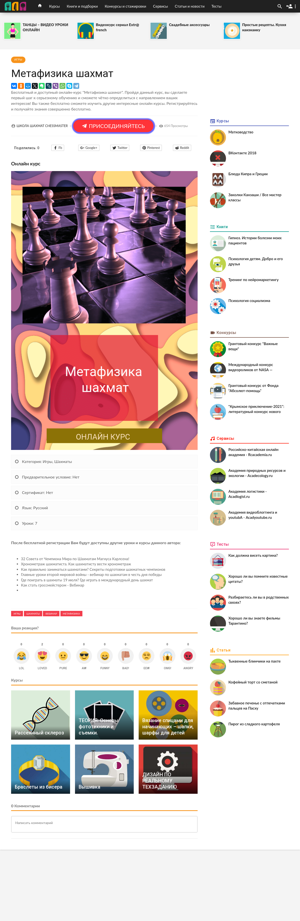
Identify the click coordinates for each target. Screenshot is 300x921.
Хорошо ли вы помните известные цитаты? (258, 579)
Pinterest (151, 148)
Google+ (88, 148)
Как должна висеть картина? (253, 555)
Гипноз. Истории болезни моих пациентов (255, 240)
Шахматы (33, 613)
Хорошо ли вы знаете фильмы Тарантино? (254, 620)
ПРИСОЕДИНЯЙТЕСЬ (113, 126)
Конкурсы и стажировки (125, 6)
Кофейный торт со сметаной (253, 682)
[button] (292, 6)
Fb (57, 148)
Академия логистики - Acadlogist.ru (247, 494)
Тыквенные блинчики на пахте (254, 661)
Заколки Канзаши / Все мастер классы (254, 197)
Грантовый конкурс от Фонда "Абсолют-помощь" (253, 388)
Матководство (240, 132)
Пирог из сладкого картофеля (254, 724)
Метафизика (71, 613)
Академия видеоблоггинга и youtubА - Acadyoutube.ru (252, 515)
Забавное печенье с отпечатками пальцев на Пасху (256, 705)
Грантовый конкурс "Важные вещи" (253, 346)
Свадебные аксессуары (189, 24)
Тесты (216, 6)
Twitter (119, 148)
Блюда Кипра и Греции (248, 174)
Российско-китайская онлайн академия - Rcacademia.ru (253, 452)
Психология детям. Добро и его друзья (255, 261)
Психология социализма (249, 300)
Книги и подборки (82, 6)
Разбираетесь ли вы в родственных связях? (258, 599)
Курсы (54, 6)
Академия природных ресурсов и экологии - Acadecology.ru (257, 473)
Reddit (182, 148)
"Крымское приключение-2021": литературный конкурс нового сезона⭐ (256, 409)
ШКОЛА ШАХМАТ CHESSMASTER (42, 126)
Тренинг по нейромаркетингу (253, 279)
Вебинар (51, 613)
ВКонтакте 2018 (242, 153)
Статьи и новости (190, 6)
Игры (18, 59)
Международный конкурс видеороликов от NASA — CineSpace (250, 367)
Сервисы (160, 6)
